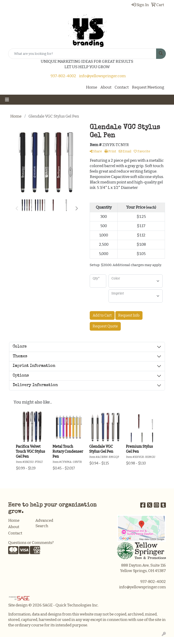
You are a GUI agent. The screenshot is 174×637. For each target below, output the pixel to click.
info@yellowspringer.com (102, 76)
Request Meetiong (148, 87)
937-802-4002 (63, 76)
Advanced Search (44, 523)
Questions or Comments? (31, 542)
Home (91, 87)
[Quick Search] (82, 53)
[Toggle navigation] (7, 99)
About (105, 87)
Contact (122, 87)
